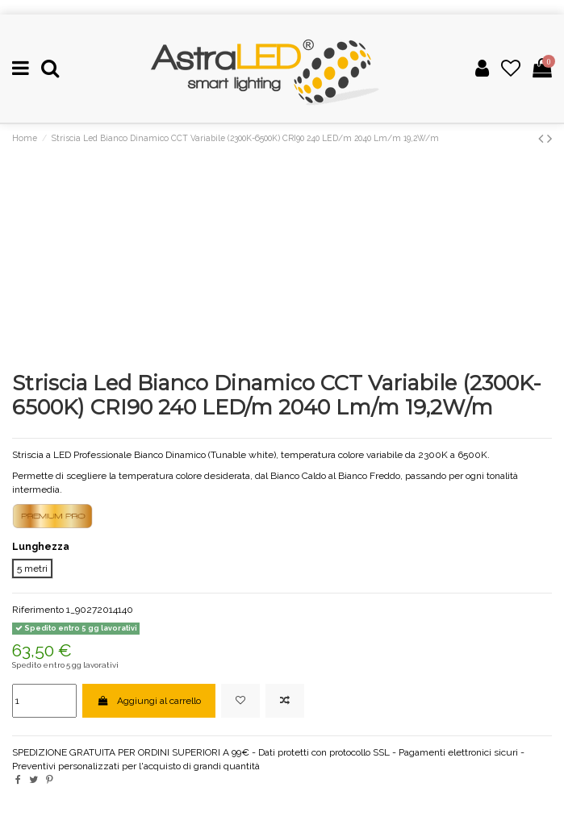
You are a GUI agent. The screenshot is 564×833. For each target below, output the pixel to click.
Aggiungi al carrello (148, 700)
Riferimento (38, 609)
